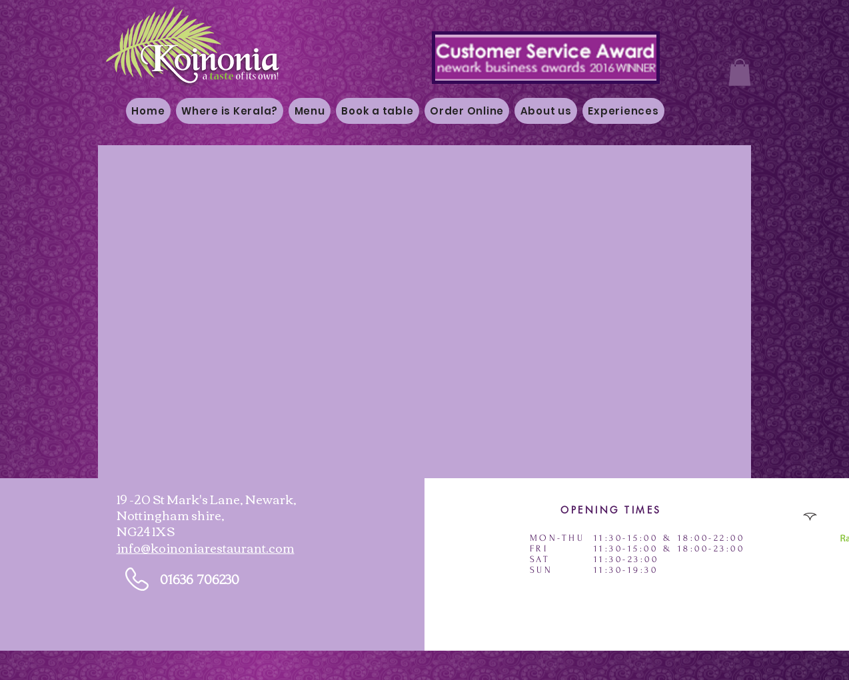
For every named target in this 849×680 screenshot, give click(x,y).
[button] (739, 72)
